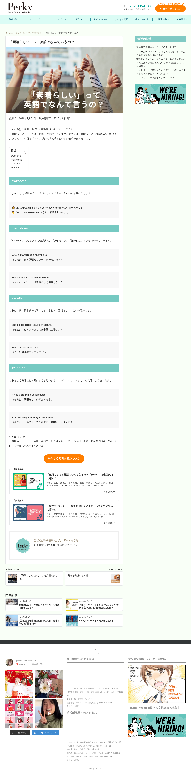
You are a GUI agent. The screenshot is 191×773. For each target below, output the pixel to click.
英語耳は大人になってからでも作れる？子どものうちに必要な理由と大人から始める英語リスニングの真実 (161, 62)
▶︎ (64, 458)
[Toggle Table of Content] (21, 151)
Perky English (95, 769)
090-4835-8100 (139, 6)
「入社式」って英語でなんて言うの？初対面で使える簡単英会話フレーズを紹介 (161, 72)
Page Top (95, 651)
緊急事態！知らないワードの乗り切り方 (156, 47)
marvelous (16, 159)
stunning (15, 167)
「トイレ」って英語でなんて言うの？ (155, 78)
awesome (16, 156)
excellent (16, 163)
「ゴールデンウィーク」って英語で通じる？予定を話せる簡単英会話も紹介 (161, 53)
